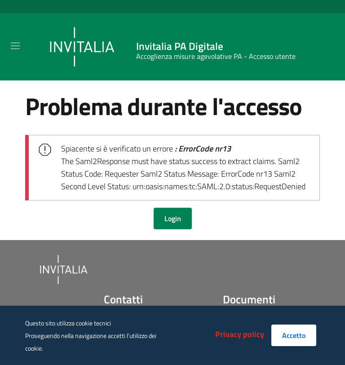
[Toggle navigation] (15, 45)
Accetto (293, 335)
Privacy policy (239, 334)
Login (172, 218)
